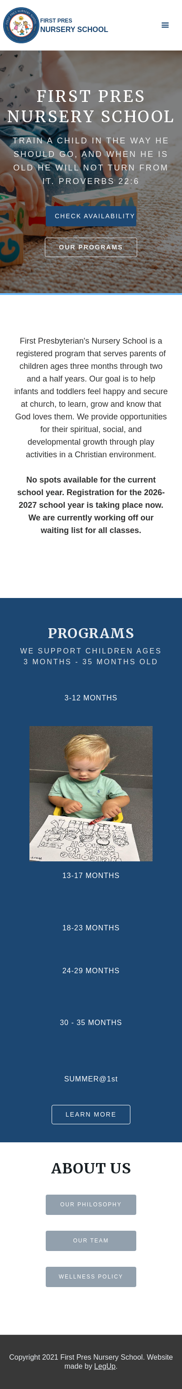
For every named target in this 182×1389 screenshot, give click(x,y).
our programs (91, 247)
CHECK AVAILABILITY (95, 216)
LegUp (104, 1366)
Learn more (91, 1114)
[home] (55, 25)
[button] (165, 25)
